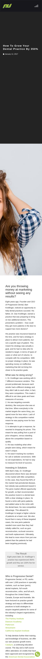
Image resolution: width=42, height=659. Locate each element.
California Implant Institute (17, 631)
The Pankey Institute (14, 619)
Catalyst (9, 645)
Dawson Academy (13, 622)
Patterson (9, 625)
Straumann (10, 628)
